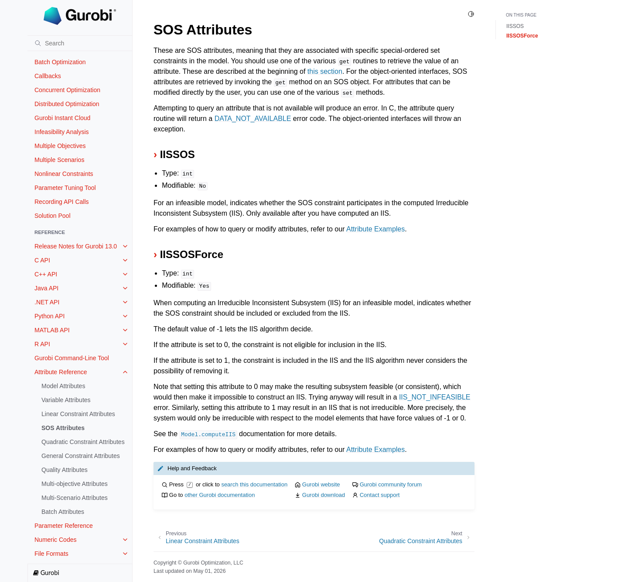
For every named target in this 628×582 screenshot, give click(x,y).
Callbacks (47, 75)
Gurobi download (323, 495)
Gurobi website (321, 484)
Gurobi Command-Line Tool (71, 358)
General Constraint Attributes (80, 455)
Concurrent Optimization (67, 89)
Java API (46, 288)
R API (42, 344)
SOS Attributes (63, 427)
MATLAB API (52, 330)
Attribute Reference (60, 371)
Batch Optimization (60, 62)
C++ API (45, 274)
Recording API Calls (61, 201)
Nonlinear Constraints (63, 173)
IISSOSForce (522, 36)
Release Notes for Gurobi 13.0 (75, 246)
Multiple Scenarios (59, 159)
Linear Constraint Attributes (78, 413)
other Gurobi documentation (219, 495)
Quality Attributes (64, 469)
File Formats (51, 553)
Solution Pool (52, 215)
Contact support (380, 495)
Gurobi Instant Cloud (62, 117)
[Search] (79, 43)
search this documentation (254, 484)
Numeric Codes (55, 539)
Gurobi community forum (391, 484)
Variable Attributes (66, 399)
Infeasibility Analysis (61, 131)
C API (42, 260)
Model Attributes (63, 385)
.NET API (46, 302)
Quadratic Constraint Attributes (83, 441)
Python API (49, 316)
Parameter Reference (63, 525)
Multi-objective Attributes (74, 483)
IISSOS (515, 26)
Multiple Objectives (60, 145)
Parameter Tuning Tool (65, 187)
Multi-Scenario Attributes (74, 497)
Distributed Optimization (66, 103)
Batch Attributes (62, 511)
